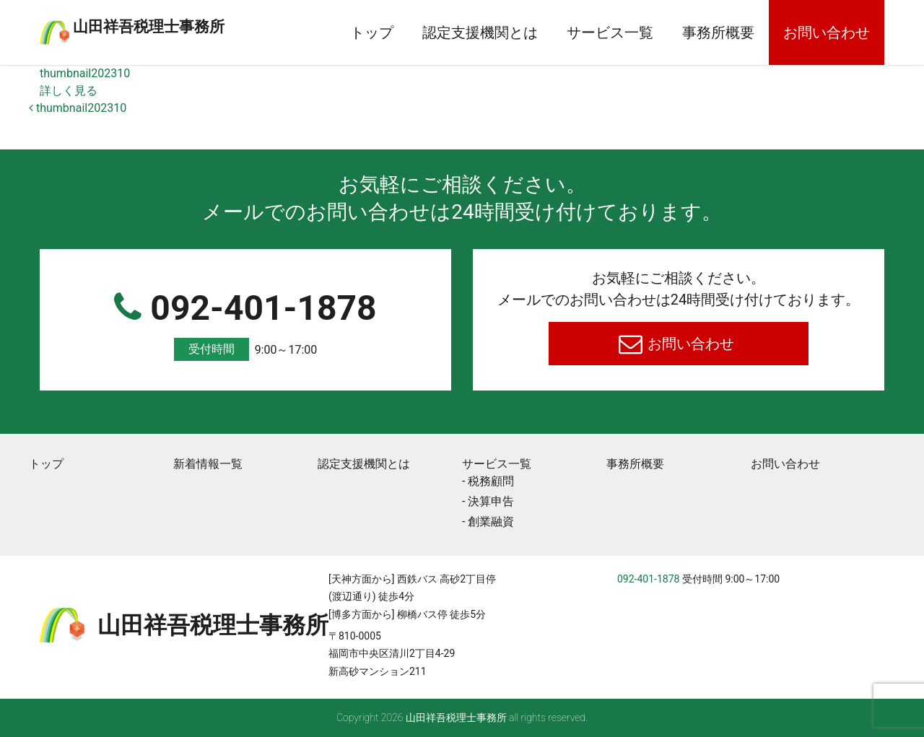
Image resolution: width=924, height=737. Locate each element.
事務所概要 (718, 32)
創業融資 (491, 521)
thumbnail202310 (85, 73)
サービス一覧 (610, 32)
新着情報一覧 (208, 464)
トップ (371, 32)
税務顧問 (491, 481)
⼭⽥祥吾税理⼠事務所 (205, 24)
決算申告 (491, 501)
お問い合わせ (826, 32)
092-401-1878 (245, 324)
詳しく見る (68, 90)
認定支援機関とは (480, 32)
